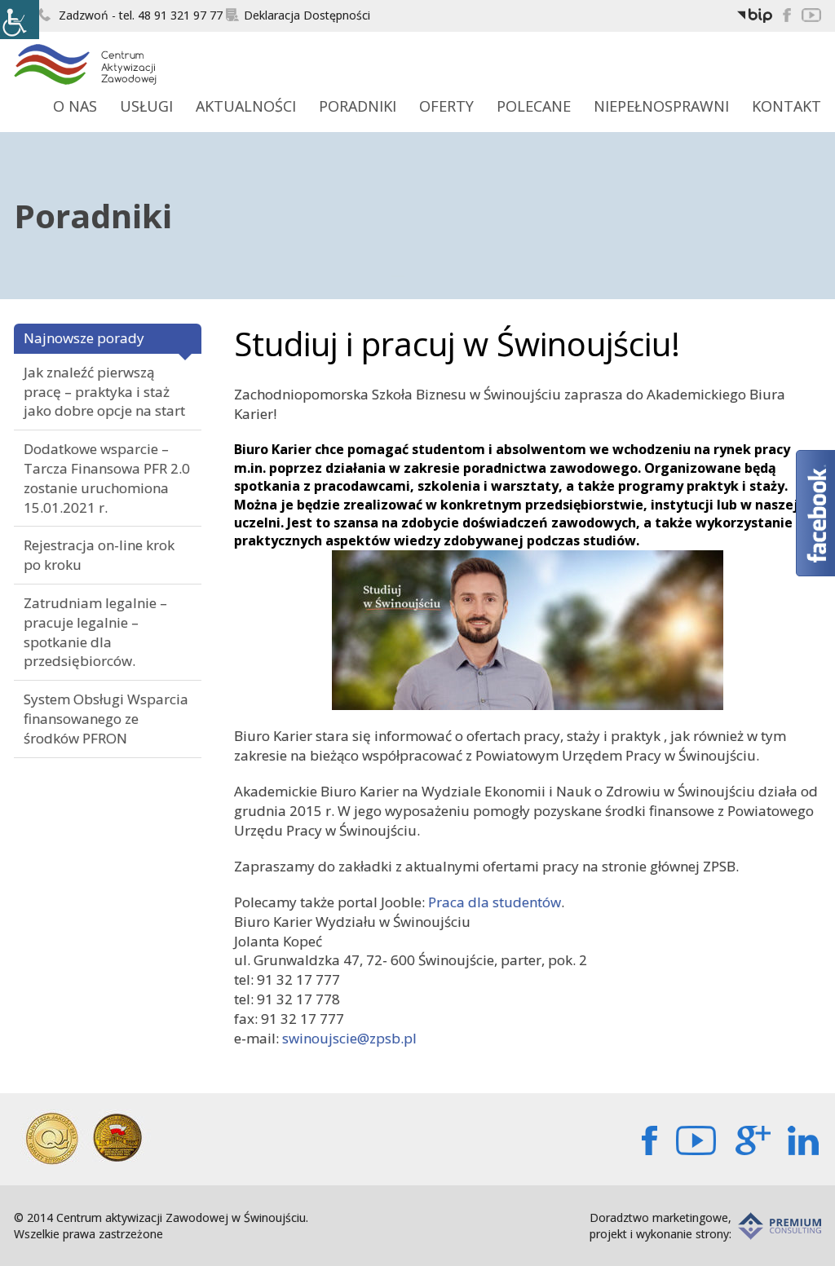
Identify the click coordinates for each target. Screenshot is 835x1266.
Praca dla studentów (494, 902)
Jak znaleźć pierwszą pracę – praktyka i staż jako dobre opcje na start (104, 392)
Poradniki (357, 106)
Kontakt (786, 106)
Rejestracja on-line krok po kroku (99, 555)
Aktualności (246, 106)
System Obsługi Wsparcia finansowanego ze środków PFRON (106, 719)
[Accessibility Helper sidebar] (19, 19)
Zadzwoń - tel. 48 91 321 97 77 (130, 15)
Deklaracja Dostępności (298, 15)
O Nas (75, 106)
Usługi (146, 106)
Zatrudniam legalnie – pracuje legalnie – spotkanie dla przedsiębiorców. (95, 631)
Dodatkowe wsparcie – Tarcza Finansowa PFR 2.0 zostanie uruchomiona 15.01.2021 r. (107, 477)
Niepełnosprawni (661, 106)
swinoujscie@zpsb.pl (349, 1038)
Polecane (534, 106)
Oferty (446, 106)
